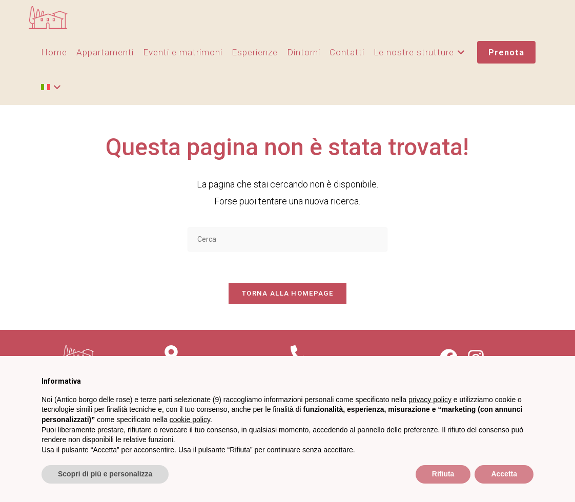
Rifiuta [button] (443, 474)
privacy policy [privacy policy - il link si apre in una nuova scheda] (429, 399)
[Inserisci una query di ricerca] (287, 239)
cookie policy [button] (190, 419)
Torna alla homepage (287, 293)
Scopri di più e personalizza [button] (105, 474)
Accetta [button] (504, 474)
